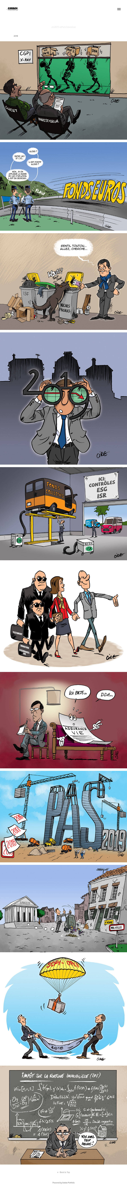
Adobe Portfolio (68, 1182)
